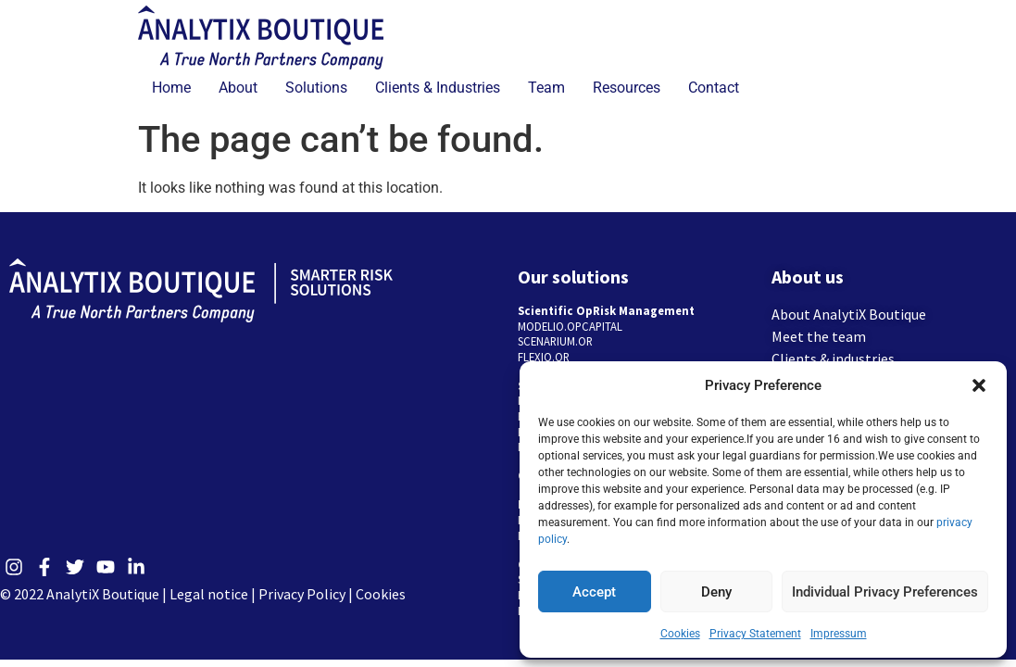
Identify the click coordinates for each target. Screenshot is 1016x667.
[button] (979, 385)
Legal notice (208, 594)
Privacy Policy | (307, 594)
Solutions (316, 87)
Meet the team (818, 336)
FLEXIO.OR (544, 356)
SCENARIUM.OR (555, 341)
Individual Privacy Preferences (885, 592)
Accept (594, 592)
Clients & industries (833, 358)
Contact (713, 87)
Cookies (680, 633)
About (238, 87)
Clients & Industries (437, 87)
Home (171, 87)
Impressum (838, 633)
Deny (716, 592)
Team (546, 87)
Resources (626, 87)
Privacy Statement (755, 633)
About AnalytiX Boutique (848, 314)
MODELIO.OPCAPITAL (570, 326)
